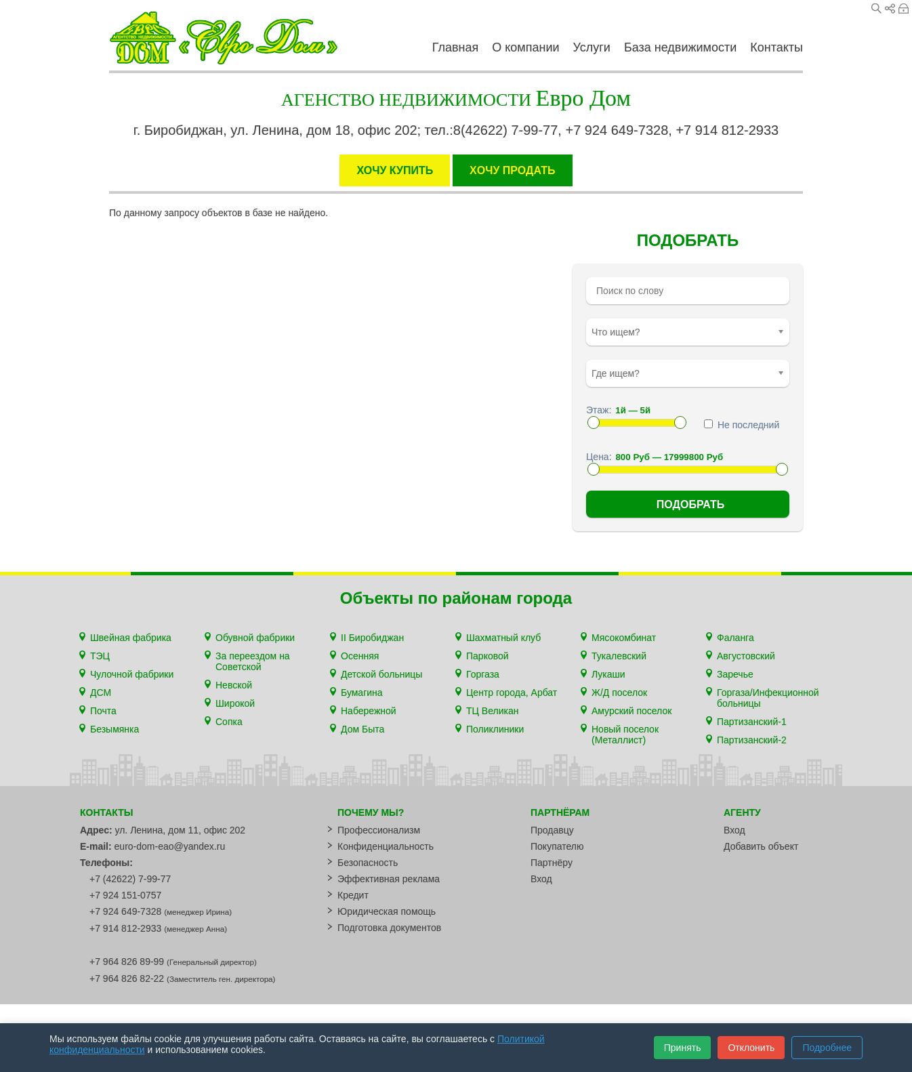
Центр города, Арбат (511, 692)
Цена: (599, 456)
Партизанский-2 (752, 740)
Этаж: (598, 410)
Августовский (746, 656)
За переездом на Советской (252, 661)
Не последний (741, 424)
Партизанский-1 (752, 721)
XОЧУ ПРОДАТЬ (512, 170)
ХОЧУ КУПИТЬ (394, 170)
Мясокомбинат (624, 637)
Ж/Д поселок (619, 692)
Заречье (735, 674)
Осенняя (360, 656)
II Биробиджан (372, 637)
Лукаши (608, 674)
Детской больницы (381, 674)
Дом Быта (362, 729)
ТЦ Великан (492, 710)
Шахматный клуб (503, 637)
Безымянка (114, 729)
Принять (682, 1047)
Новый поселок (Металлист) (625, 734)
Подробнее (827, 1047)
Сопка (229, 721)
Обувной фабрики (255, 637)
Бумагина (362, 692)
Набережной (368, 710)
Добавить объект (761, 846)
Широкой (235, 703)
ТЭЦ (100, 656)
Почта (103, 710)
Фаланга (735, 637)
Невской (233, 685)
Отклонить (751, 1047)
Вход (903, 8)
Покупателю (557, 846)
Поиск (876, 8)
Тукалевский (619, 656)
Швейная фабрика (130, 637)
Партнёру (552, 862)
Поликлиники (495, 729)
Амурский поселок (631, 710)
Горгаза (482, 674)
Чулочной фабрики (131, 674)
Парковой (487, 656)
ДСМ (100, 692)
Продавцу (552, 830)
